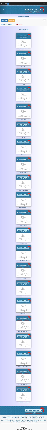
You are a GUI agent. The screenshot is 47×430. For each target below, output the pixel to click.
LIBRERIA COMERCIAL (18, 416)
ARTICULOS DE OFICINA (17, 419)
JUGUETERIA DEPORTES (32, 420)
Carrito (5, 4)
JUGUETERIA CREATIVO (19, 421)
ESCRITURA (41, 417)
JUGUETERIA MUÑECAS (31, 421)
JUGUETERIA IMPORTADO (7, 420)
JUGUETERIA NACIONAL (39, 419)
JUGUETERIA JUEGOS (20, 420)
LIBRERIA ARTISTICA (39, 416)
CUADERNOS (15, 417)
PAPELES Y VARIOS (7, 417)
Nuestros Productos (7, 24)
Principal (4, 20)
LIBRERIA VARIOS (6, 419)
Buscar (11, 20)
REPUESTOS (23, 417)
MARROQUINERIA (28, 419)
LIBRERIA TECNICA (28, 416)
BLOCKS (29, 417)
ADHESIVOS (35, 417)
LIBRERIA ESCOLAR (7, 416)
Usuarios (19, 24)
